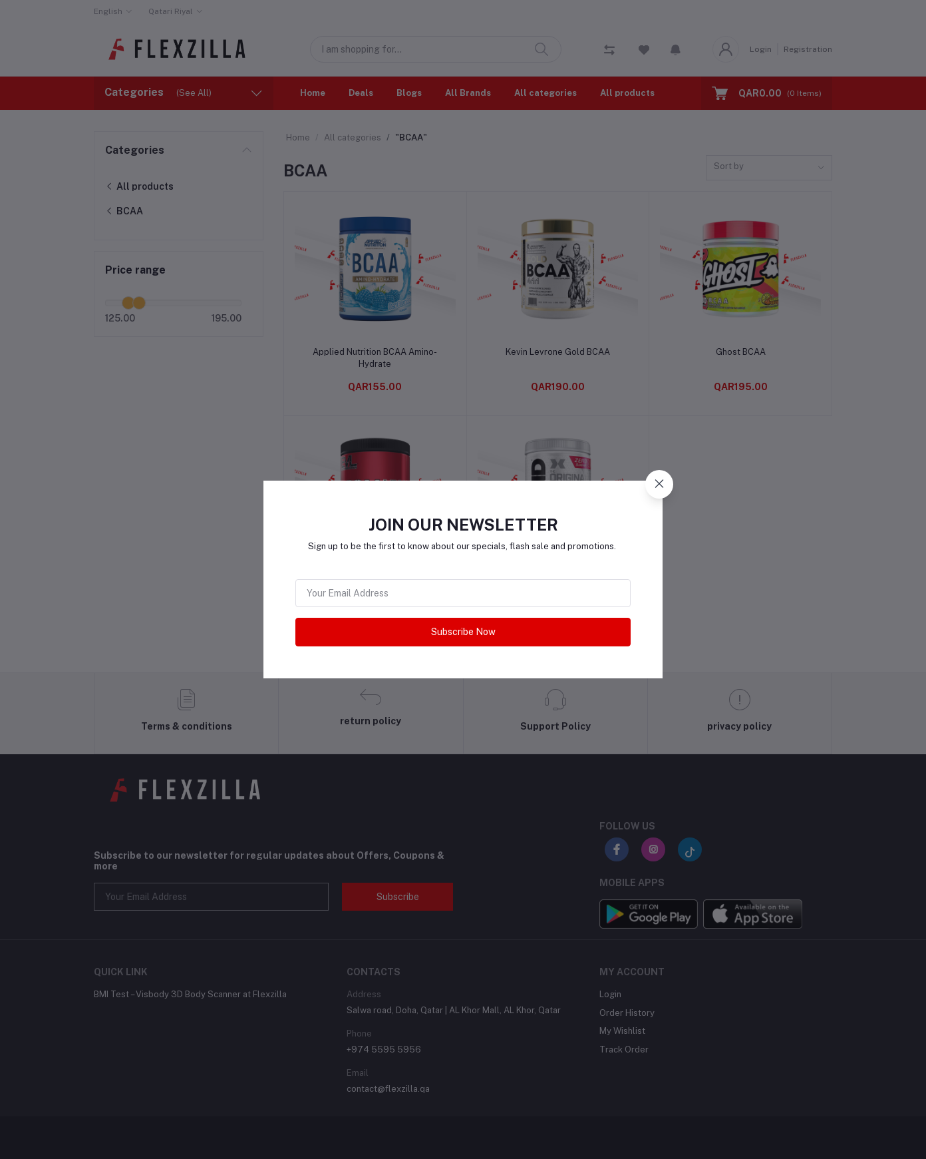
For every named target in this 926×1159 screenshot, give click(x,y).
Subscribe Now (463, 631)
